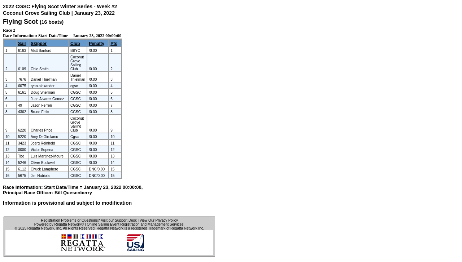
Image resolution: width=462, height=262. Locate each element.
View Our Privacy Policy (159, 220)
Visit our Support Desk (118, 220)
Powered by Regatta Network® (59, 224)
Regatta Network (40, 228)
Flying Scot (20, 21)
